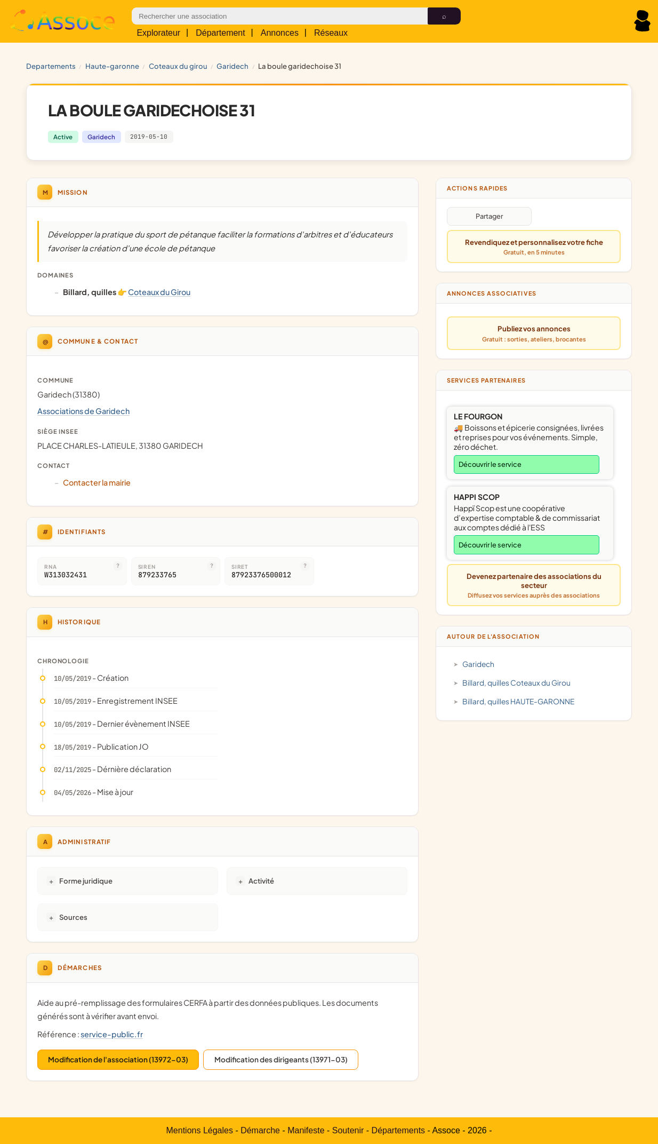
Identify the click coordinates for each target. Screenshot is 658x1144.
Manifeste (305, 1130)
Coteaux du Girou (178, 65)
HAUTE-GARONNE (112, 65)
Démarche (260, 1130)
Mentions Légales (199, 1130)
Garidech (232, 65)
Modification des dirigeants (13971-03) (281, 1059)
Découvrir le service (490, 464)
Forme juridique (86, 880)
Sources (73, 916)
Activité (261, 880)
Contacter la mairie (97, 482)
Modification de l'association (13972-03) (118, 1059)
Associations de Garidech (83, 411)
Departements (51, 65)
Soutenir (348, 1130)
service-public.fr (112, 1034)
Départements (399, 1130)
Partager (489, 216)
